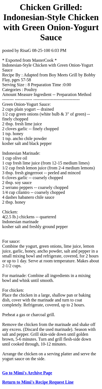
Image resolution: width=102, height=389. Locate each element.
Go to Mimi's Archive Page (27, 373)
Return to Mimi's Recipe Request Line (38, 382)
